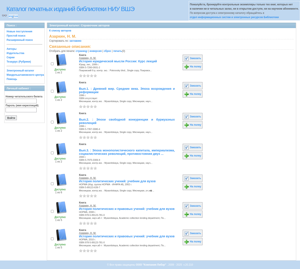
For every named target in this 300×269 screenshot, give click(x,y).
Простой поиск (16, 35)
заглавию (75, 40)
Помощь (12, 79)
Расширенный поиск (20, 39)
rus (16, 16)
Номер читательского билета (24, 96)
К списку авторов (60, 30)
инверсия (96, 51)
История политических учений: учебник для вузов (117, 181)
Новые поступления (19, 31)
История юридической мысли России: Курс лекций (118, 61)
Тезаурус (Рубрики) (19, 61)
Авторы (12, 48)
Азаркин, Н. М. (87, 58)
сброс (107, 51)
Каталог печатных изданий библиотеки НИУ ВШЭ (70, 8)
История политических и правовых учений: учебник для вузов (127, 209)
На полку (192, 66)
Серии (10, 57)
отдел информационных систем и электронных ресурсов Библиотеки (234, 17)
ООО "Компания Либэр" (151, 264)
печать (117, 51)
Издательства (15, 53)
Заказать (192, 58)
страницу (82, 51)
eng (11, 16)
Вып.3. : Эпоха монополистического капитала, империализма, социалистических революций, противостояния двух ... (127, 152)
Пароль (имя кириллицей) (22, 105)
